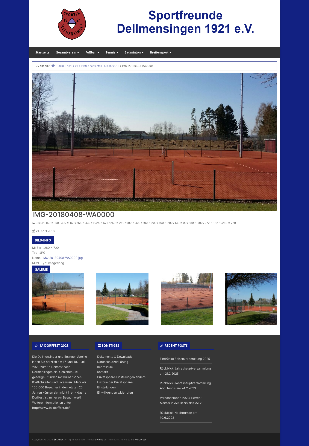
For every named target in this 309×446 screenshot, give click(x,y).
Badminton (134, 52)
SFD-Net (58, 439)
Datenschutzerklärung (112, 362)
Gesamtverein (67, 52)
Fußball (92, 52)
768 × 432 (83, 223)
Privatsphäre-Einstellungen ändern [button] (121, 377)
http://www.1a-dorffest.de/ (51, 407)
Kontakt (102, 372)
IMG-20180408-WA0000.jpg (62, 258)
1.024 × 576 (100, 223)
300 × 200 (149, 223)
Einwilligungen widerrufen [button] (115, 392)
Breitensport (160, 52)
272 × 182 (211, 223)
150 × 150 (52, 223)
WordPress (141, 439)
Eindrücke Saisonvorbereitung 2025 (185, 358)
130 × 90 (180, 223)
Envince (98, 439)
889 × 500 (196, 223)
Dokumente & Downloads (114, 356)
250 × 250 (117, 223)
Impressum (105, 367)
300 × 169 (67, 223)
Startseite (42, 52)
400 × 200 (166, 223)
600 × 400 (133, 223)
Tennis (112, 52)
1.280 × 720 (228, 223)
